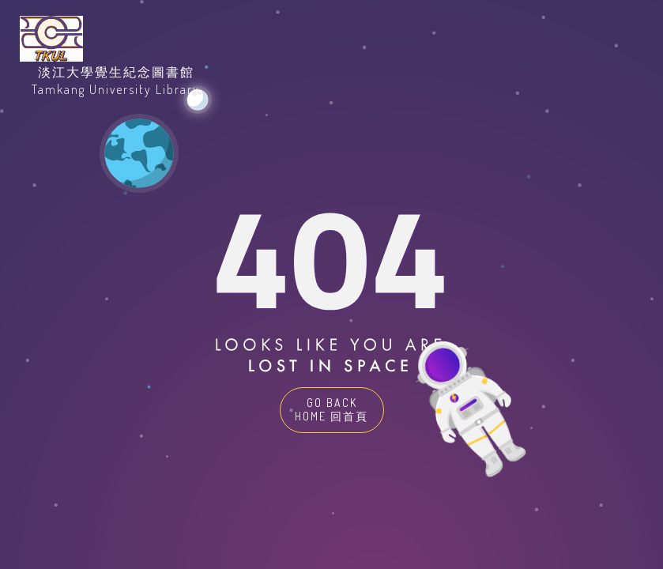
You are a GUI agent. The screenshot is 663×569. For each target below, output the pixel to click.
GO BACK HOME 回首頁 (331, 409)
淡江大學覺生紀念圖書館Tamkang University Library (116, 80)
